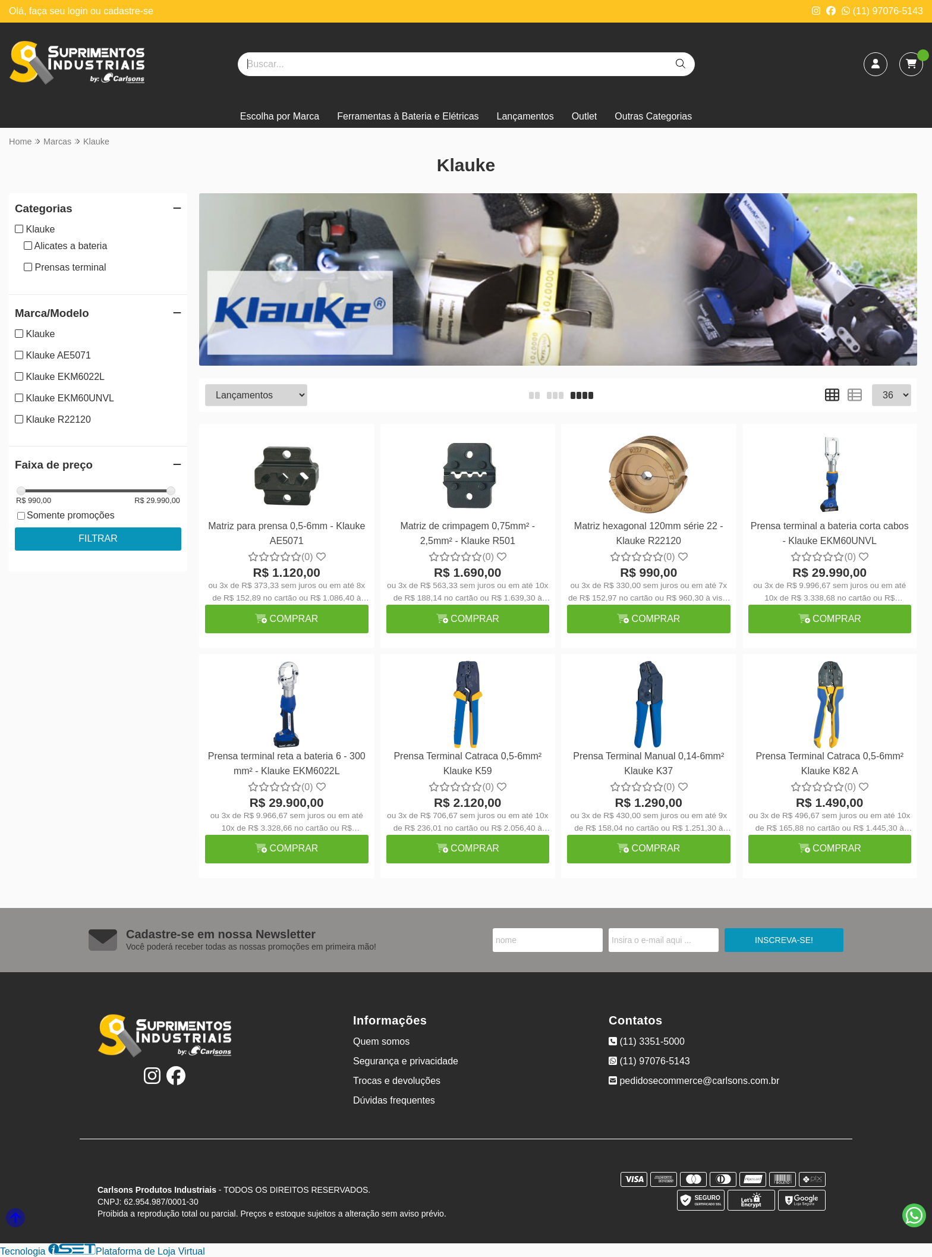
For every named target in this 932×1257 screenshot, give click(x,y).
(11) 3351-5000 (647, 1041)
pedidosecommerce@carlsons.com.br (694, 1081)
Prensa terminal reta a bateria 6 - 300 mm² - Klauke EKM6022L (287, 763)
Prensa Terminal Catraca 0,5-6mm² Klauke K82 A (829, 763)
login (79, 11)
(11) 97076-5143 (882, 11)
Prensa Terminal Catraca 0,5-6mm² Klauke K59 (467, 763)
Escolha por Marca (279, 116)
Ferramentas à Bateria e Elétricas (407, 116)
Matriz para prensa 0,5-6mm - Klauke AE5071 (286, 533)
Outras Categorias (653, 116)
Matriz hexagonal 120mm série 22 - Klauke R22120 (648, 533)
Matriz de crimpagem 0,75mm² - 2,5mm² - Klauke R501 (467, 533)
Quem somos (381, 1041)
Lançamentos (525, 116)
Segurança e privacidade (405, 1061)
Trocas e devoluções (396, 1081)
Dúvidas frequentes (394, 1100)
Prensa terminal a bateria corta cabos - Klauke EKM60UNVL (830, 533)
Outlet (584, 116)
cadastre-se (128, 11)
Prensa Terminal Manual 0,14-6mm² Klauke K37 (648, 763)
